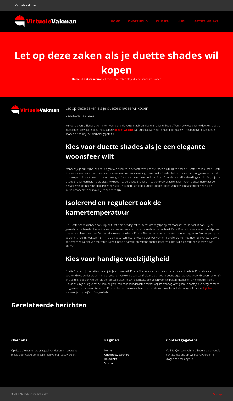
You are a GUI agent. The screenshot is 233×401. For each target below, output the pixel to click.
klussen (162, 21)
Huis (180, 21)
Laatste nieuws (205, 21)
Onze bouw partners (116, 354)
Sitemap (109, 363)
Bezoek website (123, 130)
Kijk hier (208, 288)
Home (115, 21)
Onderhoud (138, 21)
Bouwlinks (110, 359)
